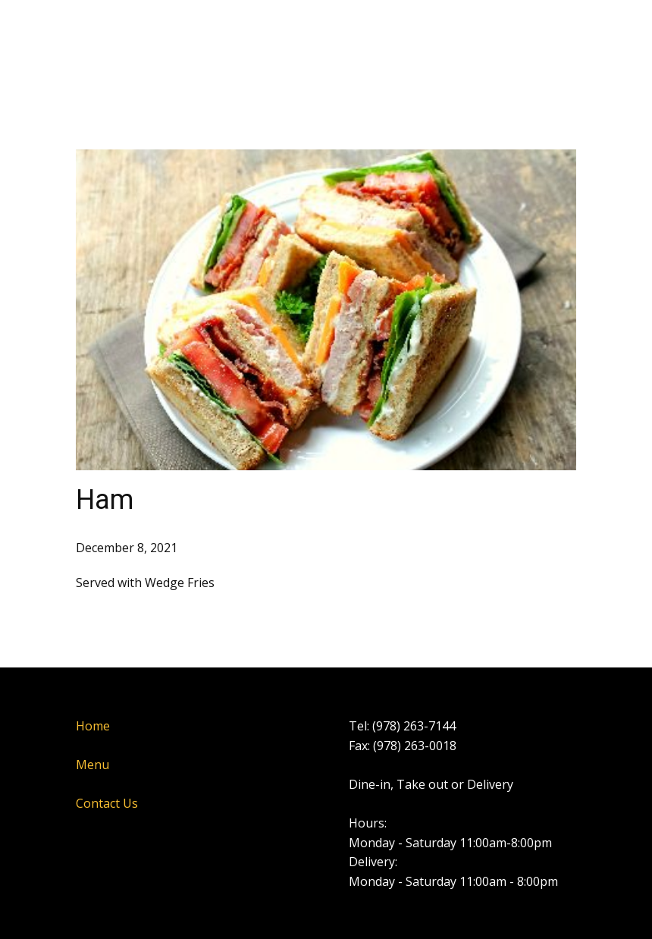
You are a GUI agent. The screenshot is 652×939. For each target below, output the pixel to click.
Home (93, 726)
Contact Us (107, 803)
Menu (92, 764)
